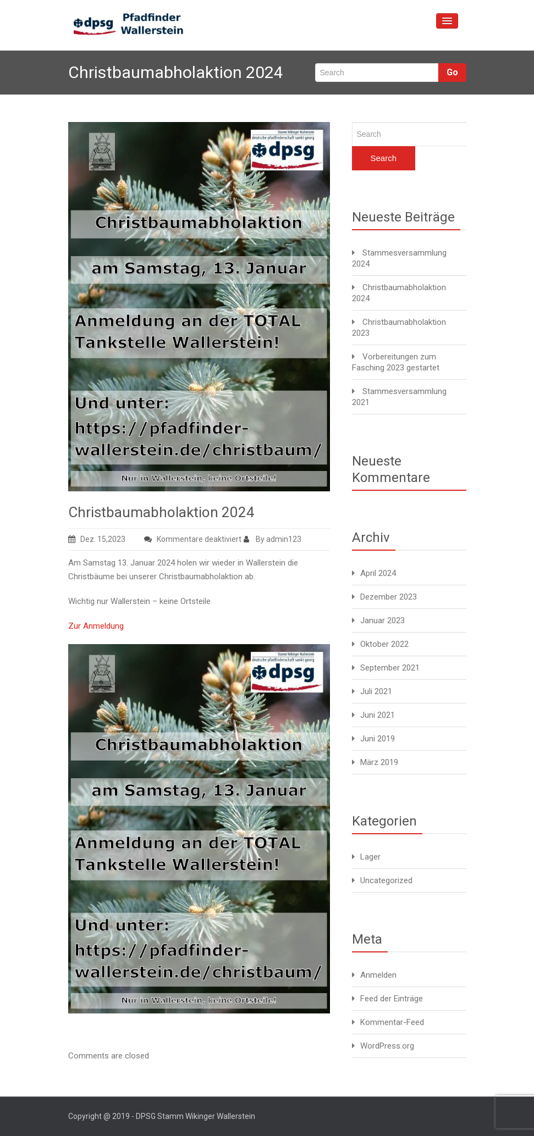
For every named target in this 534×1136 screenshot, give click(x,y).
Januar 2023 (382, 620)
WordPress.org (387, 1046)
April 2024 (378, 573)
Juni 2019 (377, 739)
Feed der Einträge (391, 999)
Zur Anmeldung (96, 626)
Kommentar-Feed (392, 1022)
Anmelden (378, 975)
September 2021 (390, 668)
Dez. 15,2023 (96, 539)
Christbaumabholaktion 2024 (161, 512)
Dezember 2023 (388, 597)
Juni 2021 (377, 715)
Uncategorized (386, 880)
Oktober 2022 (384, 644)
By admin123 (272, 539)
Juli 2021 (376, 691)
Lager (370, 857)
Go (452, 72)
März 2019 (379, 762)
